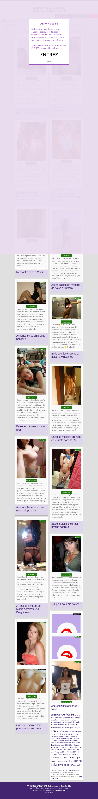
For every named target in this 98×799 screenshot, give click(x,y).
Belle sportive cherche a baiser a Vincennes (64, 355)
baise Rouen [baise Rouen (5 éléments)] (69, 755)
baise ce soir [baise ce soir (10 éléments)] (56, 734)
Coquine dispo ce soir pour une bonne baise (28, 727)
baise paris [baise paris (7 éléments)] (75, 749)
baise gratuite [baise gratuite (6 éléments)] (60, 745)
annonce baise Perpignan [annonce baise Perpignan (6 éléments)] (59, 724)
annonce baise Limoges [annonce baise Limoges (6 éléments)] (69, 720)
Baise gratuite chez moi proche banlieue (64, 525)
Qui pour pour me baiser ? (66, 604)
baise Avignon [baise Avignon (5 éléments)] (68, 727)
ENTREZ (49, 54)
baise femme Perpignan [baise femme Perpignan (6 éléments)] (63, 742)
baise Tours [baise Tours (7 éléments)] (69, 761)
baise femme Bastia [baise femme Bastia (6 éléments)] (63, 738)
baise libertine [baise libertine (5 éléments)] (62, 747)
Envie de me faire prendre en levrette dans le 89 (66, 438)
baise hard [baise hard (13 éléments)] (70, 744)
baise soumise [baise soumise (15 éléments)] (58, 760)
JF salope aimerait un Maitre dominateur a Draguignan (28, 609)
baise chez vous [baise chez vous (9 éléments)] (68, 734)
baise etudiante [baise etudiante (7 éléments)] (62, 736)
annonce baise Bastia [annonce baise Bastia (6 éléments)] (67, 718)
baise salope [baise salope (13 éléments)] (74, 757)
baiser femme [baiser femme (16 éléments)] (58, 754)
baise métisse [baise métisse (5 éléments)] (59, 749)
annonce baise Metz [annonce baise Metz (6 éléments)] (57, 722)
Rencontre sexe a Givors (30, 272)
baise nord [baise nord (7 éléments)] (67, 749)
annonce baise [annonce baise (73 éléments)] (62, 714)
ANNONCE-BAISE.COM (37, 786)
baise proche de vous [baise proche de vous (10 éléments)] (70, 752)
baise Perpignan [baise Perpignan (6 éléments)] (56, 752)
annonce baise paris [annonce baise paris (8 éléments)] (72, 722)
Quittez (49, 61)
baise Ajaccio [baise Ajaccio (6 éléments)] (59, 728)
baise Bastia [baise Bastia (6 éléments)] (66, 731)
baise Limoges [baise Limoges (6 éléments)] (72, 747)
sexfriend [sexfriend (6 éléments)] (76, 765)
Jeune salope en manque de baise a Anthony (65, 286)
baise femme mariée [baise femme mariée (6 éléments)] (64, 740)
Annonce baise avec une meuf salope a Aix (30, 509)
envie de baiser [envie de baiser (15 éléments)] (65, 764)
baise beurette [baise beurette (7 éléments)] (75, 731)
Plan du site (49, 792)
